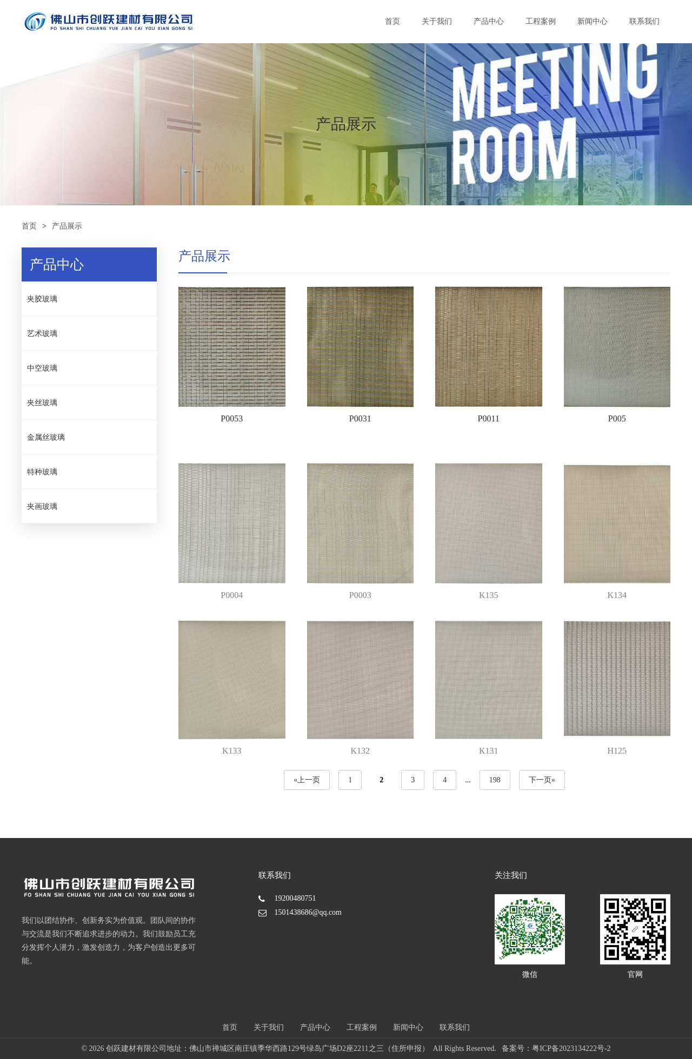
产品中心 (489, 21)
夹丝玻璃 (42, 403)
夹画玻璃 (42, 506)
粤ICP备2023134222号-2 (571, 1048)
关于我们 (437, 21)
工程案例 (540, 21)
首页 (392, 21)
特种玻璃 (42, 472)
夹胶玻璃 (42, 299)
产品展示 (67, 226)
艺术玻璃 (42, 334)
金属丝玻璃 (46, 437)
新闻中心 (592, 21)
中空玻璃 (42, 368)
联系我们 (644, 21)
